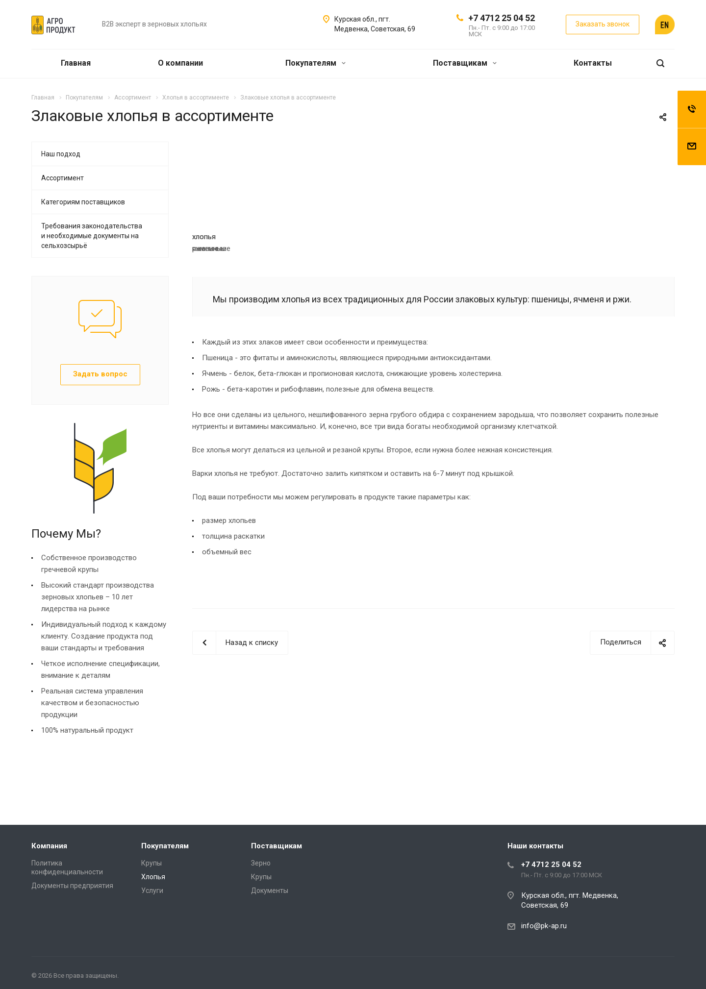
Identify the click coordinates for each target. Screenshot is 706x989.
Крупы (151, 863)
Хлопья (153, 877)
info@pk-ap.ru (544, 925)
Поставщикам (465, 63)
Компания (49, 845)
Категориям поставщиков (83, 202)
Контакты (593, 63)
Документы (269, 890)
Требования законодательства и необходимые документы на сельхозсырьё (91, 235)
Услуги (152, 890)
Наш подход (60, 154)
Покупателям (315, 63)
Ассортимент (62, 178)
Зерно (261, 863)
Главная (76, 63)
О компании (180, 63)
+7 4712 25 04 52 (501, 18)
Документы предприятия (72, 886)
